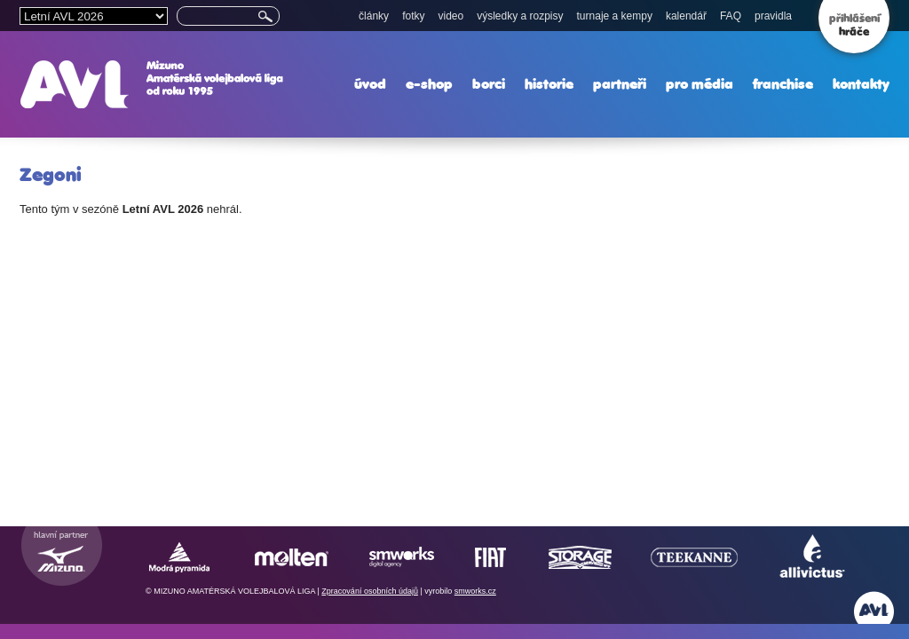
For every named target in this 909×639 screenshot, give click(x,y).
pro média (699, 83)
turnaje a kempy (614, 16)
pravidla (773, 16)
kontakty (861, 83)
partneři (619, 83)
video (450, 16)
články (374, 16)
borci (488, 83)
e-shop (429, 83)
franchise (783, 83)
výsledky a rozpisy (520, 16)
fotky (413, 16)
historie (549, 83)
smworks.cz (475, 591)
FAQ (730, 16)
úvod (370, 83)
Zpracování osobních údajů (369, 591)
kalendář (686, 16)
